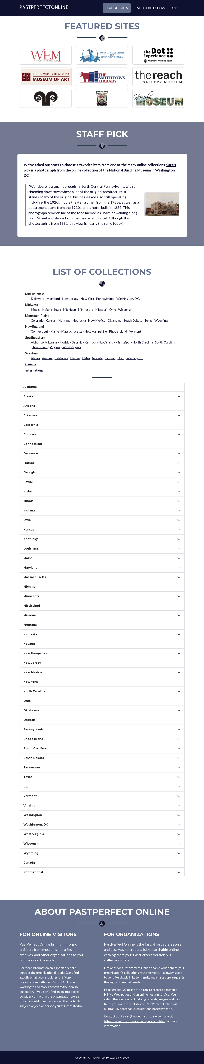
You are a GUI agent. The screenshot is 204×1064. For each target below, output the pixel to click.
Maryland (53, 299)
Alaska (35, 358)
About (176, 9)
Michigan (69, 309)
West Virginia (71, 347)
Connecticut (39, 331)
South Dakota (133, 320)
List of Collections (150, 9)
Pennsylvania (105, 299)
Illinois (35, 309)
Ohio (112, 309)
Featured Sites (117, 9)
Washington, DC (35, 824)
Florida (64, 342)
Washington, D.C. (128, 299)
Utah (121, 358)
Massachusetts (71, 331)
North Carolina (142, 342)
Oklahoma (114, 320)
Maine (54, 331)
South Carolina (165, 342)
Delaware (37, 299)
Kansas (51, 320)
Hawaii (75, 358)
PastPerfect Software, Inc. (106, 1057)
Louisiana (106, 342)
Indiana (47, 309)
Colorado (37, 320)
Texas (148, 320)
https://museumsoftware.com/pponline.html (134, 1021)
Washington (134, 358)
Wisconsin (125, 309)
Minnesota (85, 309)
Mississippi (122, 342)
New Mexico (96, 320)
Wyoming (161, 320)
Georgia (77, 342)
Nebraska (79, 320)
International (34, 370)
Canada (30, 364)
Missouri (101, 309)
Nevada (97, 358)
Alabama (37, 342)
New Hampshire (95, 331)
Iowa (57, 309)
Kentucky (91, 342)
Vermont (135, 331)
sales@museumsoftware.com (143, 1016)
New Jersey (70, 299)
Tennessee (40, 347)
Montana (64, 320)
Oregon (110, 358)
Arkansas (51, 342)
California (61, 358)
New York (87, 299)
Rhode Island (118, 331)
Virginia (55, 347)
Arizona (47, 358)
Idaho (86, 358)
